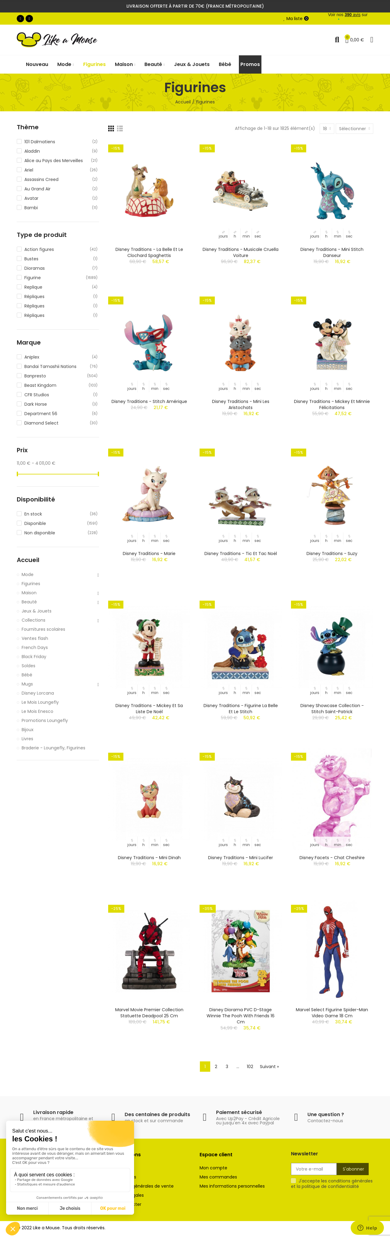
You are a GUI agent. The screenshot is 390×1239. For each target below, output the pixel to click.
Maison (29, 593)
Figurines (31, 584)
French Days (35, 647)
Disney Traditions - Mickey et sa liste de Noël (149, 709)
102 (250, 1067)
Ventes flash (35, 638)
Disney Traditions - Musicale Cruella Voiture (240, 252)
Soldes (28, 666)
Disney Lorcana (38, 693)
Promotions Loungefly (45, 720)
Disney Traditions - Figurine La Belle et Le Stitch (241, 709)
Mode (28, 574)
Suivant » (269, 1067)
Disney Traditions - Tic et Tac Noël (240, 553)
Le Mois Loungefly (40, 702)
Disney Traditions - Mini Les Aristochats (240, 404)
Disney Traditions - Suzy (332, 553)
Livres (27, 739)
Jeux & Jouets (36, 611)
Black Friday (34, 657)
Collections (33, 620)
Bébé (27, 675)
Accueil (28, 560)
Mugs (27, 684)
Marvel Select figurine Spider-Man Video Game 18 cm (332, 1013)
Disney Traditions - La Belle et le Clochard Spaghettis (149, 252)
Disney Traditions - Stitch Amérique (149, 401)
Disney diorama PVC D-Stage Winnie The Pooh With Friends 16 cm (241, 1016)
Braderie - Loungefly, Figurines (53, 748)
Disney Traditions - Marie (149, 553)
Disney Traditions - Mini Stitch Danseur (331, 252)
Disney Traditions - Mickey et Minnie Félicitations (332, 404)
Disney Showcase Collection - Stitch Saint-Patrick (332, 709)
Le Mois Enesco (37, 711)
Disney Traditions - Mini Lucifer (240, 858)
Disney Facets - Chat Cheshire (332, 858)
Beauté (29, 602)
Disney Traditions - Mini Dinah (149, 858)
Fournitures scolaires (43, 629)
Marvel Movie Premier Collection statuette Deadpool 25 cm (149, 1013)
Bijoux (28, 730)
